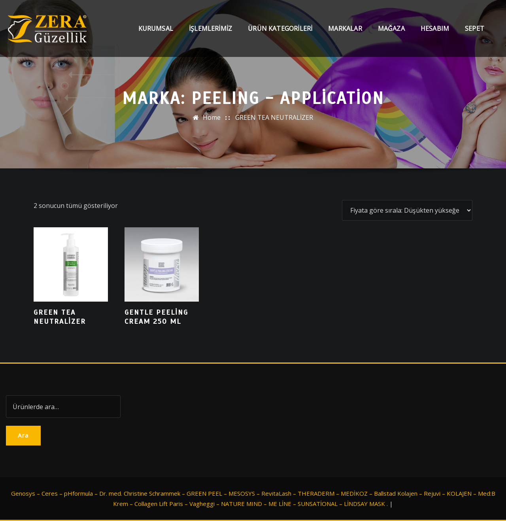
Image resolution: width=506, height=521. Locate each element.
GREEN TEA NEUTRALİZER (274, 117)
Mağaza (391, 28)
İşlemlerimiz (210, 28)
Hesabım (435, 28)
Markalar (345, 28)
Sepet (474, 28)
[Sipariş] (407, 210)
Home (212, 117)
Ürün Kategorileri (280, 28)
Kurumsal (155, 28)
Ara (23, 435)
